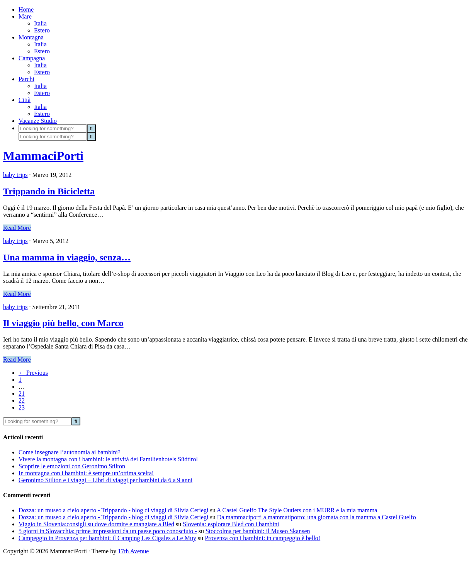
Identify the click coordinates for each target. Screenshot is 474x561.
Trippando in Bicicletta (49, 191)
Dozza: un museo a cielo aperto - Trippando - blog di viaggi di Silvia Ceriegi (113, 510)
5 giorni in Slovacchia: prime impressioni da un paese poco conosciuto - (108, 531)
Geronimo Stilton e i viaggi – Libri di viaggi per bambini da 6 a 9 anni (105, 480)
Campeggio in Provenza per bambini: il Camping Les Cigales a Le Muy (107, 538)
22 (22, 400)
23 (22, 407)
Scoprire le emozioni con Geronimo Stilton (72, 466)
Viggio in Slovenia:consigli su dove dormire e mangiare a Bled (96, 524)
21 (22, 393)
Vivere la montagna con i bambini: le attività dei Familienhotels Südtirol (108, 459)
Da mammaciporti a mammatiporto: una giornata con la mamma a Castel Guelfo (316, 517)
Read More (17, 227)
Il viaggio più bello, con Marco (63, 323)
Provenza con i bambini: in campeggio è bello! (262, 538)
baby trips (15, 175)
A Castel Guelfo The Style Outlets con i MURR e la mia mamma (297, 510)
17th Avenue (133, 551)
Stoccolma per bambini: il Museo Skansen (258, 531)
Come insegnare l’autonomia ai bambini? (70, 452)
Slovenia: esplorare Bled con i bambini (231, 524)
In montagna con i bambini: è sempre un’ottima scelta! (86, 473)
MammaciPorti (43, 156)
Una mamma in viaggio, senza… (67, 257)
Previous (33, 372)
